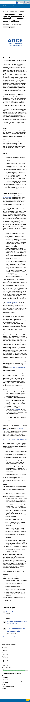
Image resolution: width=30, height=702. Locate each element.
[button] (5, 27)
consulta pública (16, 409)
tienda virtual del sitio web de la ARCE (18, 367)
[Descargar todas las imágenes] (15, 612)
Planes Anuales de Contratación (11, 302)
